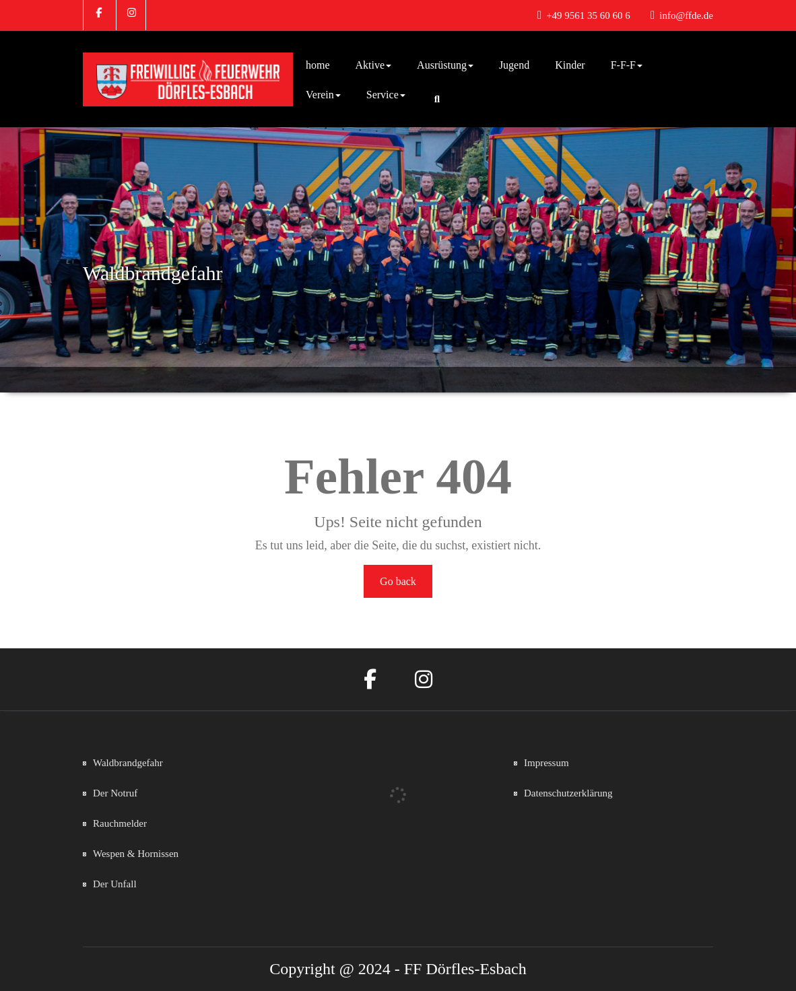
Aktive (374, 65)
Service (385, 94)
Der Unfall (115, 884)
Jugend (514, 65)
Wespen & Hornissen (135, 853)
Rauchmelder (120, 823)
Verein (323, 94)
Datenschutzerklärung (568, 793)
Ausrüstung (445, 65)
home (318, 65)
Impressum (546, 762)
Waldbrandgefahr (128, 762)
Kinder (570, 65)
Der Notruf (115, 793)
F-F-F (626, 65)
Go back (398, 581)
